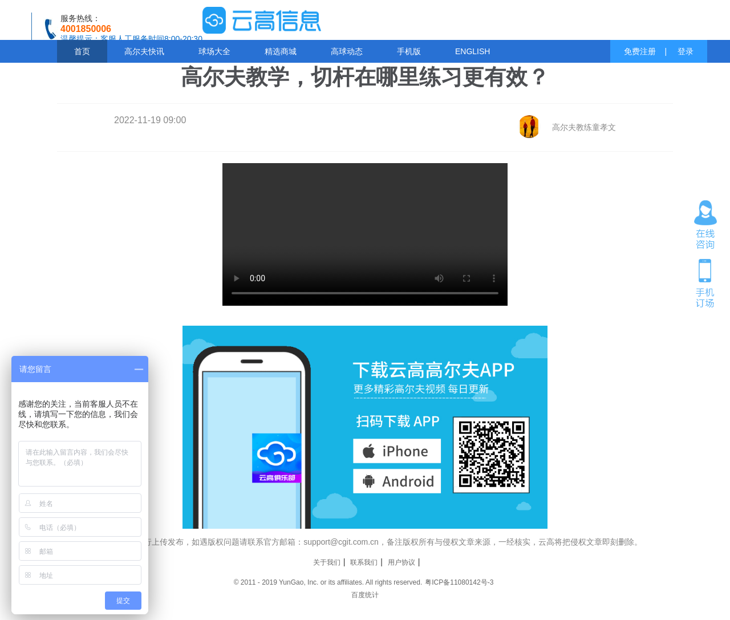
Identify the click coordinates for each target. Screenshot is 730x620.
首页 (82, 51)
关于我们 (326, 562)
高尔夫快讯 (144, 51)
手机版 (409, 51)
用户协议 (401, 562)
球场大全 (214, 51)
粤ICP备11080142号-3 (459, 582)
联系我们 (364, 562)
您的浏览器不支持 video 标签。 (365, 234)
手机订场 (705, 282)
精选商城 (281, 51)
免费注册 (640, 51)
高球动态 (347, 51)
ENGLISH (472, 51)
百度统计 (365, 595)
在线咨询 (705, 224)
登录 (686, 51)
